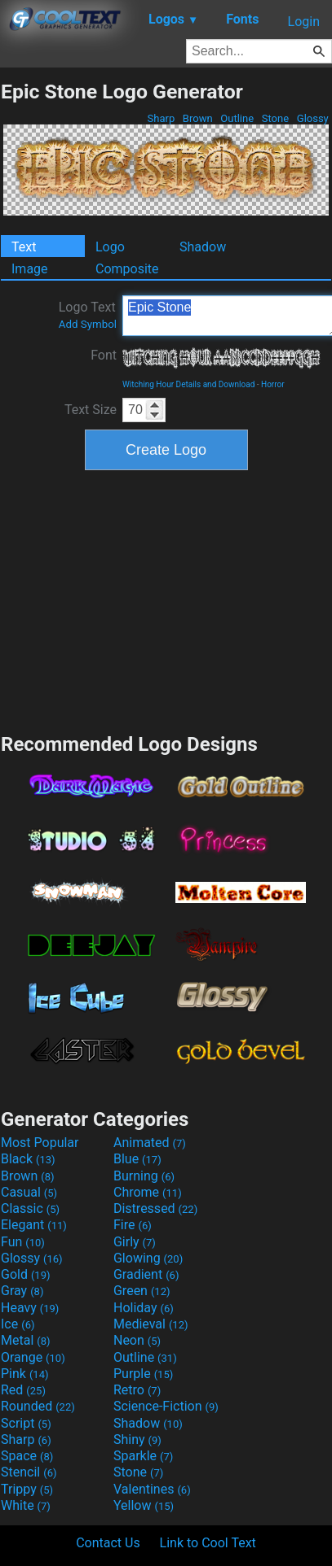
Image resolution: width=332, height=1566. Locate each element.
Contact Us (108, 1543)
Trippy (27, 1489)
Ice (17, 1324)
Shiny (137, 1439)
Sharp (160, 118)
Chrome (147, 1192)
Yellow (143, 1505)
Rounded (38, 1406)
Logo (110, 247)
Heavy (30, 1307)
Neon (137, 1340)
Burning (144, 1176)
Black (28, 1159)
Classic (30, 1208)
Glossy (312, 118)
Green (141, 1290)
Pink (25, 1373)
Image (29, 269)
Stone (275, 118)
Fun (23, 1242)
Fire (132, 1224)
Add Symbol (88, 324)
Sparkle (143, 1455)
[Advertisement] (166, 599)
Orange (33, 1357)
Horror (273, 384)
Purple (143, 1373)
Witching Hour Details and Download (188, 384)
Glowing (148, 1258)
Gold (26, 1274)
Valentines (152, 1489)
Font (104, 355)
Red (23, 1390)
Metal (26, 1340)
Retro (137, 1390)
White (26, 1505)
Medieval (150, 1324)
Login (304, 21)
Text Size (90, 409)
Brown (197, 118)
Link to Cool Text (208, 1543)
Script (26, 1423)
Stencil (28, 1472)
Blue (137, 1159)
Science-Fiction (166, 1406)
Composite (127, 269)
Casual (29, 1192)
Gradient (146, 1274)
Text (23, 247)
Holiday (143, 1307)
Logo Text (88, 314)
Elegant (34, 1224)
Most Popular (40, 1142)
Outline (237, 118)
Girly (134, 1242)
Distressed (155, 1208)
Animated (149, 1142)
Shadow (202, 247)
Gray (22, 1290)
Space (27, 1455)
